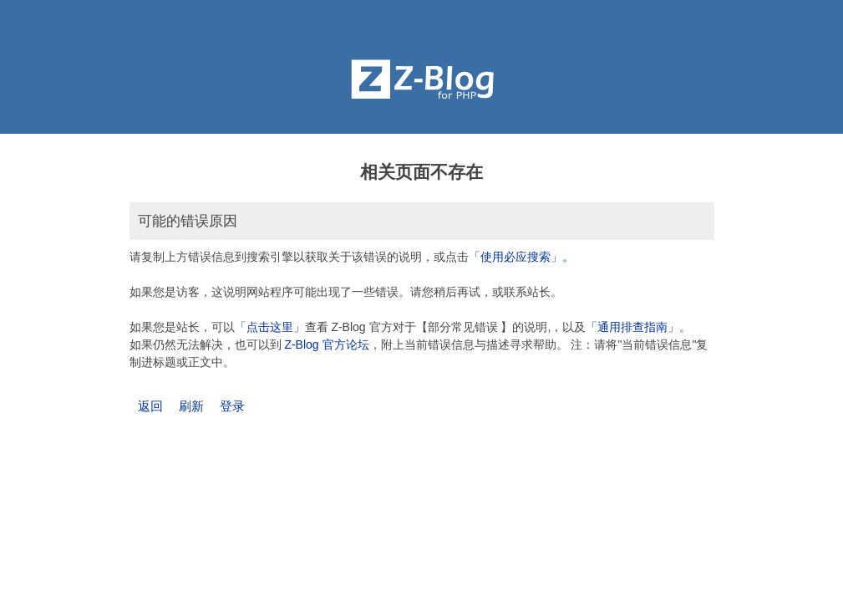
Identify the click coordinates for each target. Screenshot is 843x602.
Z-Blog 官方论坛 (326, 344)
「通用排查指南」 (632, 327)
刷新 (191, 406)
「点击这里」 (270, 327)
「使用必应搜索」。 (521, 256)
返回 (150, 406)
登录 (232, 406)
